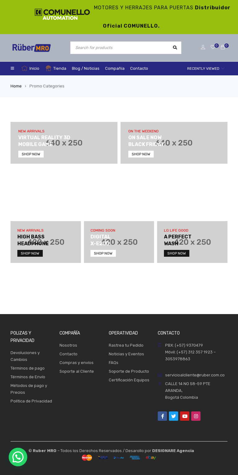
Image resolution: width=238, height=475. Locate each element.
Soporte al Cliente (77, 371)
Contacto (68, 354)
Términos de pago (28, 368)
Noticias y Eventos (126, 354)
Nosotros (68, 345)
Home (16, 86)
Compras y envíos (77, 362)
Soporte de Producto (129, 371)
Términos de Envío (28, 377)
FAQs (113, 362)
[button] (18, 457)
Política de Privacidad (31, 401)
